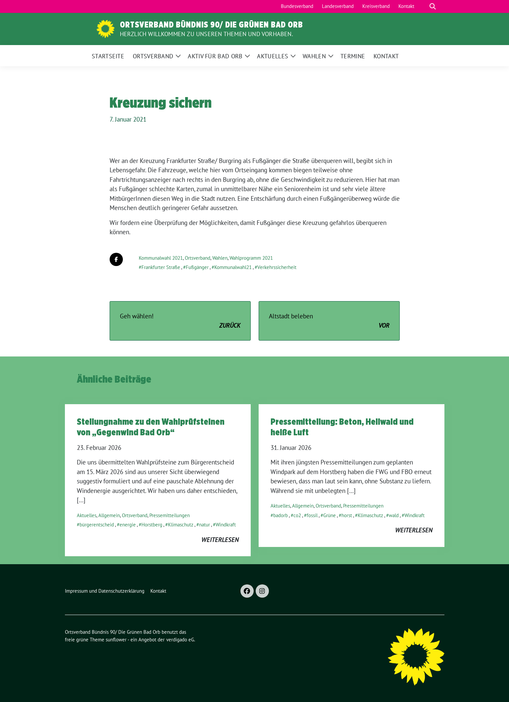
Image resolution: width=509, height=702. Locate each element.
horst (346, 515)
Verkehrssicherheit (276, 267)
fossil (312, 515)
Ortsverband (197, 258)
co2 (297, 515)
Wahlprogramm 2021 (251, 258)
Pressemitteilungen (169, 515)
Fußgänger (197, 267)
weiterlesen (220, 540)
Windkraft (226, 524)
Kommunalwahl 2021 (161, 258)
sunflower (116, 639)
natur (204, 524)
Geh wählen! (180, 321)
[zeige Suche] (432, 6)
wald (394, 515)
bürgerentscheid (96, 524)
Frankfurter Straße (160, 267)
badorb (280, 515)
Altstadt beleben (329, 321)
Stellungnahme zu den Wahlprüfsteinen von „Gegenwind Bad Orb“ (151, 426)
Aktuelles (86, 515)
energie (128, 524)
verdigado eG (180, 639)
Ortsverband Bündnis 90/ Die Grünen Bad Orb (211, 24)
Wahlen (220, 258)
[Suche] (423, 6)
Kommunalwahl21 (233, 267)
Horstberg (151, 524)
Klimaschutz (180, 524)
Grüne (329, 515)
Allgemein (109, 515)
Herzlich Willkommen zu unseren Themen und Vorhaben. (206, 34)
